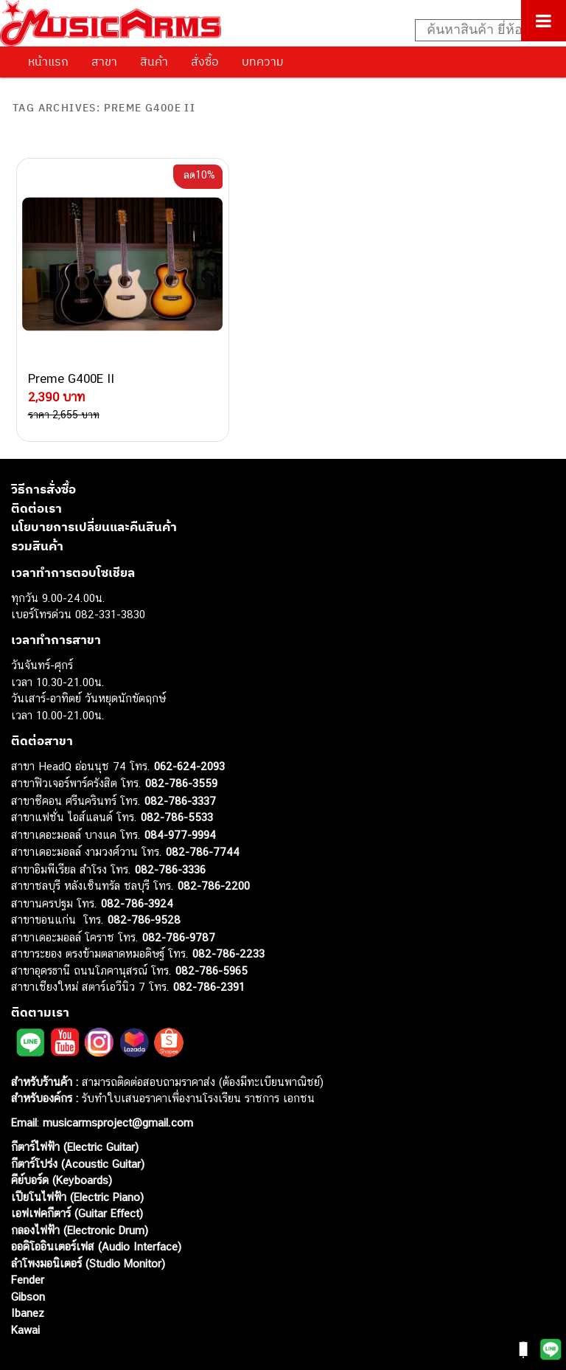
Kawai (25, 1294)
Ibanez (27, 1278)
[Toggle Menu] (543, 20)
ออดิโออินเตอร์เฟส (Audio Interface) (96, 1211)
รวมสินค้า (37, 510)
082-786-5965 (211, 935)
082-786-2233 (228, 919)
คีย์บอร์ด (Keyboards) (61, 1145)
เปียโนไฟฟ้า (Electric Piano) (77, 1161)
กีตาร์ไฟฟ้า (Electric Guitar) (75, 1112)
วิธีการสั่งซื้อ (43, 454)
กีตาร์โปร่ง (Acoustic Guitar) (77, 1128)
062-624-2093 (189, 730)
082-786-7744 (203, 817)
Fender (27, 1245)
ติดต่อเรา (36, 473)
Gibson (28, 1261)
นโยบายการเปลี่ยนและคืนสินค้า (94, 492)
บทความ (263, 61)
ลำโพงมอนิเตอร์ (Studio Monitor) (88, 1228)
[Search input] (483, 30)
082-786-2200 (214, 851)
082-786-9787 (178, 902)
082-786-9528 (144, 885)
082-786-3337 (180, 765)
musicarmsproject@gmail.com (116, 1088)
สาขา (104, 61)
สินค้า (154, 61)
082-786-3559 (181, 748)
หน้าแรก (48, 61)
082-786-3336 (170, 834)
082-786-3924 (137, 868)
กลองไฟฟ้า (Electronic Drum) (79, 1195)
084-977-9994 (180, 799)
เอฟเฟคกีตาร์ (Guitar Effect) (77, 1178)
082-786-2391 (209, 952)
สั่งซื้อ (205, 61)
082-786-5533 (177, 782)
